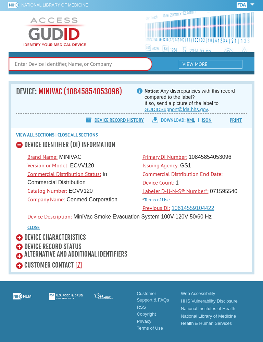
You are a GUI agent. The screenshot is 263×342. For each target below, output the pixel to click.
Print (236, 120)
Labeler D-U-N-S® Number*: (175, 191)
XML (191, 120)
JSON (207, 120)
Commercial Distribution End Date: (182, 173)
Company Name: (46, 199)
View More (195, 64)
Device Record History (119, 120)
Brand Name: (42, 156)
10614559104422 (193, 208)
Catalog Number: (47, 190)
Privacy (144, 321)
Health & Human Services (206, 323)
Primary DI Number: (164, 156)
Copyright (146, 314)
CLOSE (33, 228)
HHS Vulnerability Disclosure (209, 301)
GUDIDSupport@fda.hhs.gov (176, 109)
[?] (78, 264)
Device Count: (158, 182)
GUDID (55, 31)
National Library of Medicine (54, 5)
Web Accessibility (198, 293)
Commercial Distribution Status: (64, 173)
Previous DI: (156, 207)
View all (35, 135)
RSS (141, 307)
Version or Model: (47, 165)
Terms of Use (157, 199)
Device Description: (49, 216)
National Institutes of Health (208, 308)
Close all (78, 135)
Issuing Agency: (160, 165)
